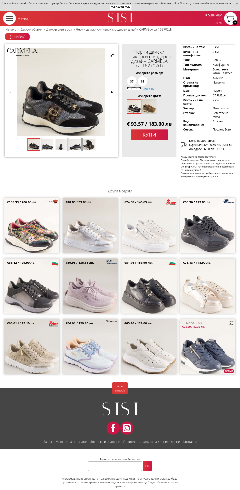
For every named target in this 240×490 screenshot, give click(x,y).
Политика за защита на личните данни (151, 442)
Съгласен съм (120, 7)
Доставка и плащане (105, 442)
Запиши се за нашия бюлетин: (120, 459)
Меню (22, 18)
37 (132, 81)
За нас (47, 442)
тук (236, 3)
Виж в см (148, 89)
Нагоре (120, 390)
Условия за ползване (71, 442)
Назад (17, 37)
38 (142, 81)
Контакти (190, 442)
